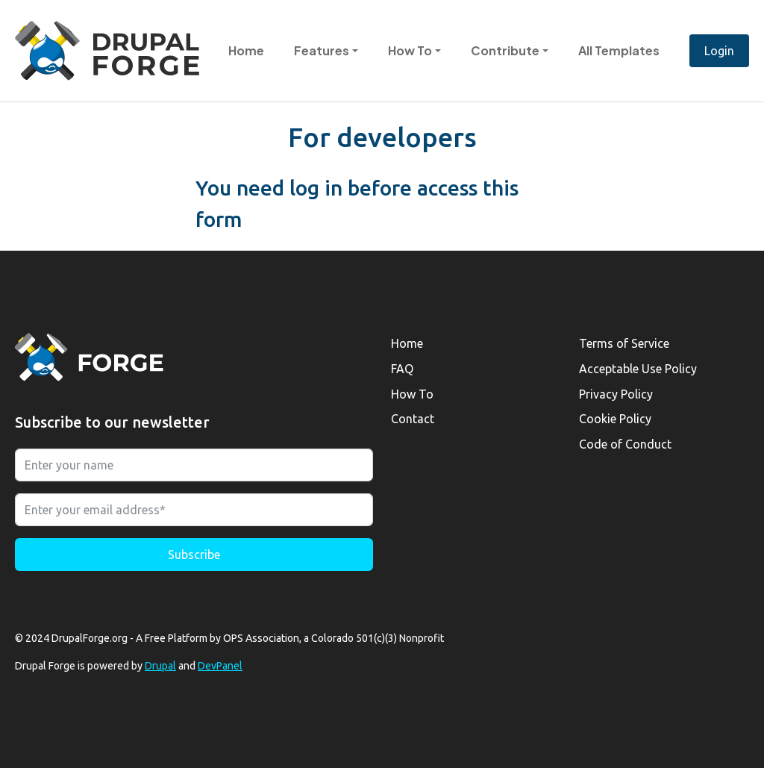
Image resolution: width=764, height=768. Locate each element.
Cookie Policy (615, 418)
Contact (412, 418)
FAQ (402, 368)
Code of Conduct (625, 444)
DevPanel (220, 666)
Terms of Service (624, 343)
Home (246, 50)
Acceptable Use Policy (638, 368)
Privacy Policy (616, 394)
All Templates (619, 50)
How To (412, 394)
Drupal (160, 666)
